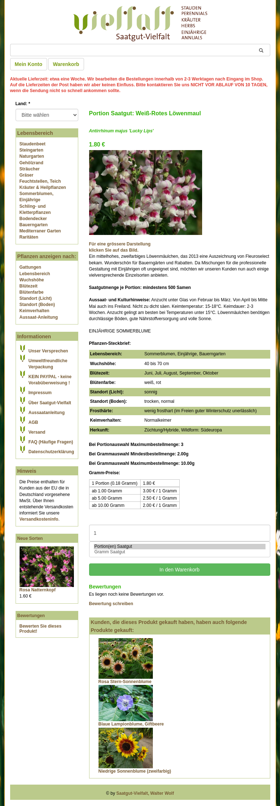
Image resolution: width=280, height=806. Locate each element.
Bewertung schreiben (111, 603)
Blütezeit (29, 286)
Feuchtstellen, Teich (40, 181)
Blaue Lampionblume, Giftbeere (131, 724)
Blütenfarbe (32, 292)
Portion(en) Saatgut (180, 546)
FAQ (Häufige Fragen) (51, 442)
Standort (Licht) (36, 298)
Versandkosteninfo (39, 519)
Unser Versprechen (48, 351)
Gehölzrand (31, 162)
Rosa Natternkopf (38, 589)
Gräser (27, 175)
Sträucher (30, 168)
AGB (33, 422)
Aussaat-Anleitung (39, 317)
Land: (23, 103)
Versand (37, 432)
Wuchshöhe (32, 279)
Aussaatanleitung (47, 412)
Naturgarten (32, 156)
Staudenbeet (33, 143)
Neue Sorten (30, 538)
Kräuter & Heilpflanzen (43, 187)
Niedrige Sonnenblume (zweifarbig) (135, 771)
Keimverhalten (35, 310)
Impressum (40, 392)
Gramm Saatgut (180, 552)
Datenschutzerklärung (51, 451)
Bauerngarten (34, 224)
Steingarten (31, 150)
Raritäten (29, 237)
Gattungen (30, 267)
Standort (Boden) (37, 304)
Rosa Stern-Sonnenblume (125, 681)
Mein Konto (28, 64)
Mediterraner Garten (40, 230)
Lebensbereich (35, 273)
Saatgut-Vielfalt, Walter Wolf (145, 793)
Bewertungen (31, 615)
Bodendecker (33, 218)
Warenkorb (66, 64)
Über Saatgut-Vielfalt (50, 402)
